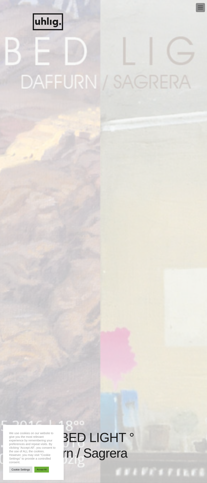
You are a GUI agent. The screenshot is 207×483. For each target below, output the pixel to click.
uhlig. (48, 22)
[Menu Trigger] (200, 7)
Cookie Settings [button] (21, 469)
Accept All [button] (41, 469)
